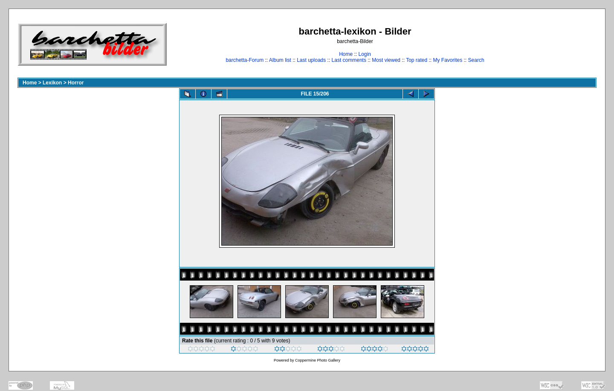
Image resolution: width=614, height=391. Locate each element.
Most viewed (386, 60)
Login (364, 54)
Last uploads (311, 60)
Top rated (416, 60)
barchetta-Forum (245, 60)
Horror (76, 83)
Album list (280, 60)
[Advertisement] (570, 44)
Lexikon (52, 83)
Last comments (349, 60)
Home (346, 54)
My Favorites (448, 60)
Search (476, 60)
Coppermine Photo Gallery (317, 360)
